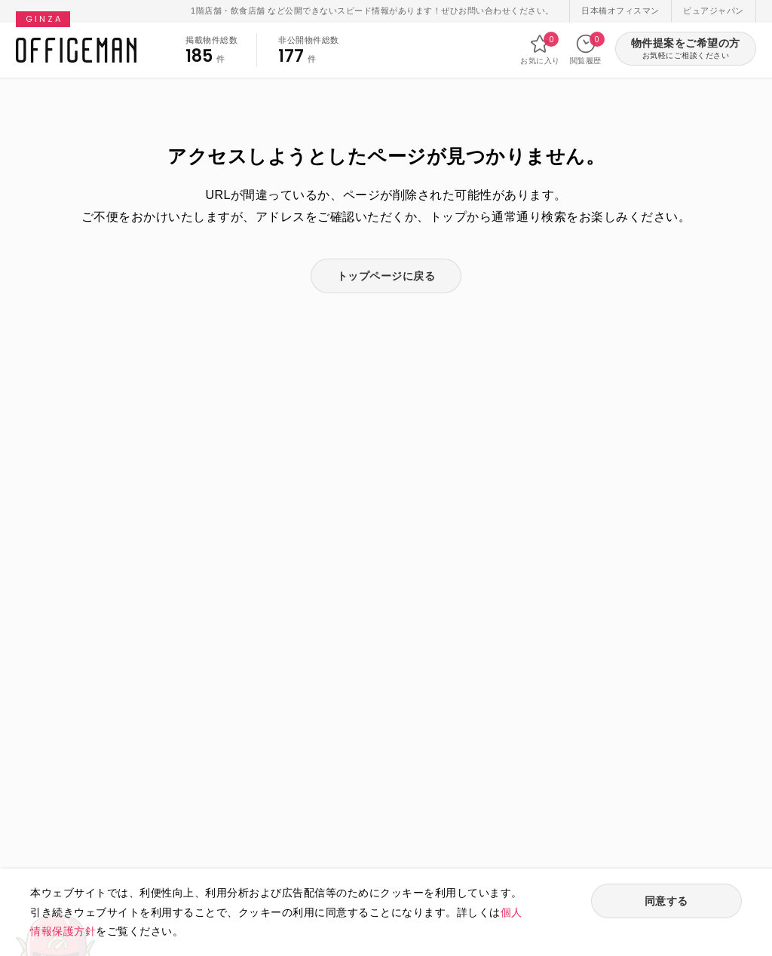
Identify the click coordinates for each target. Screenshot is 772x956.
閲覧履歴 (586, 49)
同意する (666, 901)
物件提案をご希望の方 (685, 49)
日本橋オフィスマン (620, 10)
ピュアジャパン (713, 10)
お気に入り (540, 49)
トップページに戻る (386, 276)
